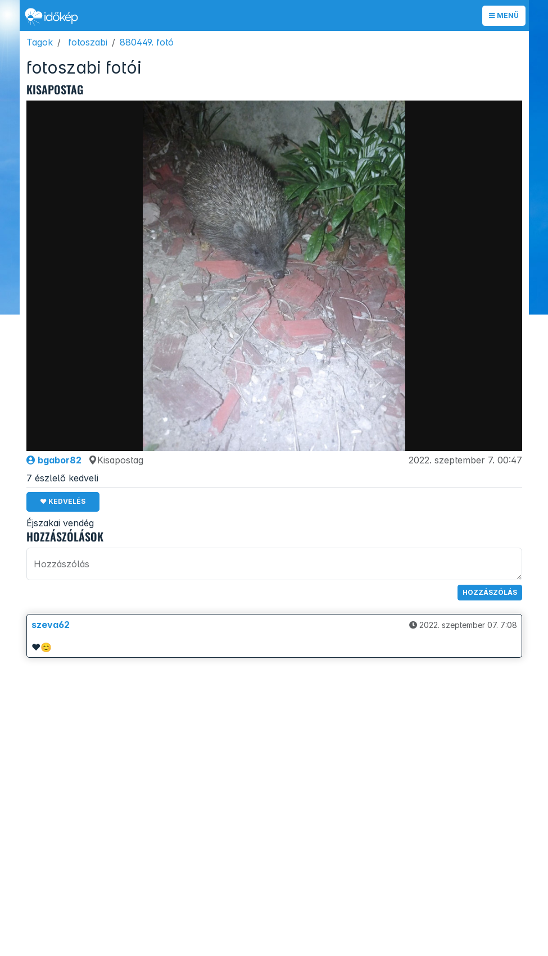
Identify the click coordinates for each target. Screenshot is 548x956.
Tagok (39, 42)
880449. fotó (147, 42)
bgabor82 (53, 460)
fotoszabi (87, 42)
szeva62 (50, 624)
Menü (504, 15)
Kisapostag (115, 460)
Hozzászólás (490, 592)
